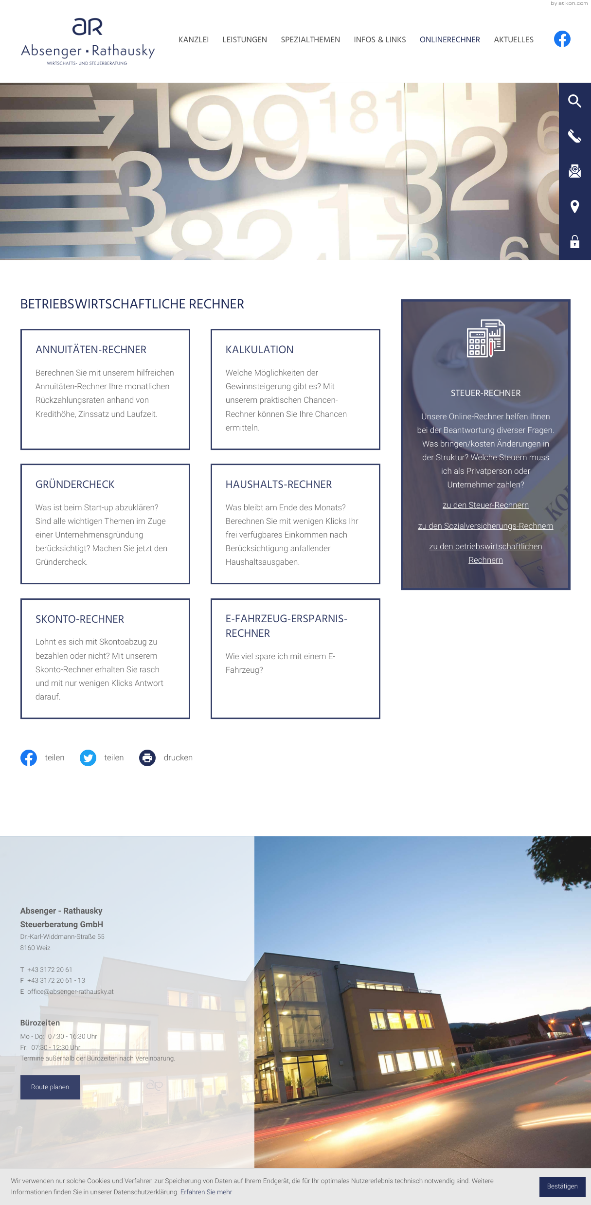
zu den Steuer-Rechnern (486, 517)
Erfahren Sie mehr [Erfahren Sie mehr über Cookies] (206, 1192)
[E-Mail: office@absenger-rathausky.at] (575, 171)
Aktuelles (514, 41)
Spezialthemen (310, 41)
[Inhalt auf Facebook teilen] (50, 758)
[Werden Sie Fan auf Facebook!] (562, 39)
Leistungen (245, 41)
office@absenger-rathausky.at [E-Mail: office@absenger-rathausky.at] (70, 1004)
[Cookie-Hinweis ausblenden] (562, 1187)
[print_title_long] (173, 758)
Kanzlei (194, 41)
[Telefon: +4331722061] (49, 982)
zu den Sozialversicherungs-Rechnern (486, 538)
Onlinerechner (450, 41)
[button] (575, 101)
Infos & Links (380, 41)
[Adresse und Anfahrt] (575, 206)
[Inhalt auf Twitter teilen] (109, 758)
